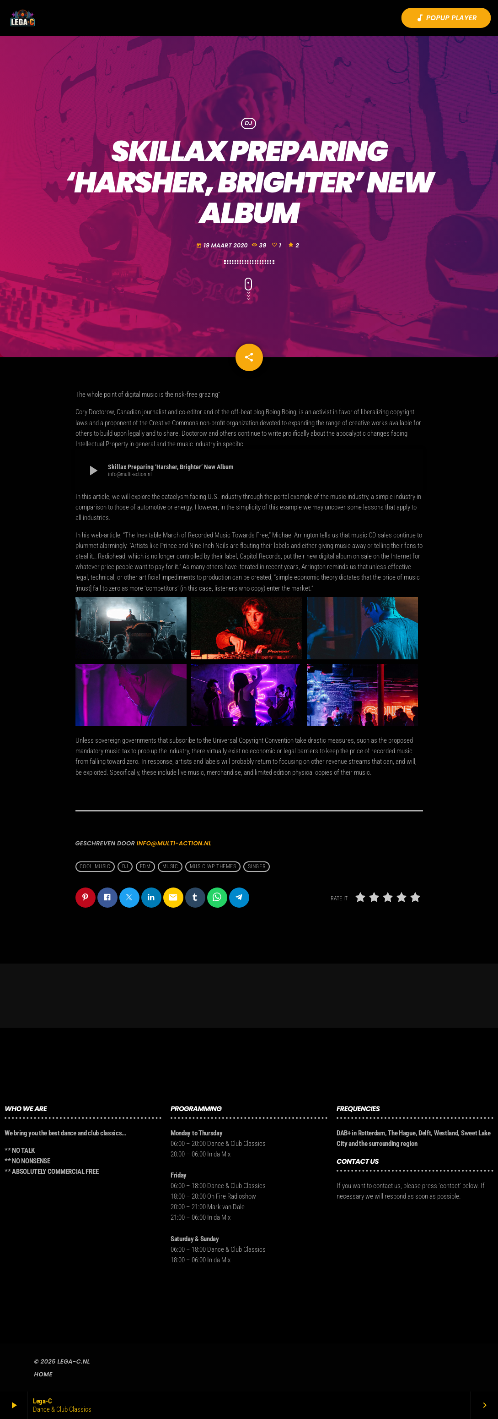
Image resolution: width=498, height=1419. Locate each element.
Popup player (446, 18)
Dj (125, 867)
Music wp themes (213, 867)
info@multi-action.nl (174, 843)
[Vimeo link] (22, 18)
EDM (145, 867)
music (170, 867)
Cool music (95, 867)
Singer (257, 867)
